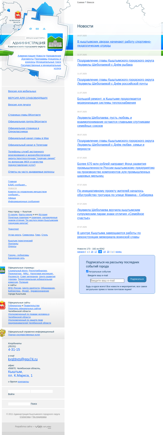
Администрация (26, 55)
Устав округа (14, 235)
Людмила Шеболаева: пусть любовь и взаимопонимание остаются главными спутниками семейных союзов (113, 122)
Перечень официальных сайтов (24, 308)
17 (96, 251)
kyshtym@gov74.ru (23, 359)
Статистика (25, 417)
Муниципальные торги (48, 62)
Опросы (12, 246)
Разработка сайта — (33, 426)
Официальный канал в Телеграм (28, 144)
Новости (40, 55)
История (43, 214)
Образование (48, 288)
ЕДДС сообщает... (17, 184)
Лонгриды (13, 243)
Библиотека (14, 291)
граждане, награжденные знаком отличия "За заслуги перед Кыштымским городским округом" (33, 220)
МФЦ (26, 273)
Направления (53, 55)
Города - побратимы (18, 255)
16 (92, 251)
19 (104, 251)
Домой (31, 28)
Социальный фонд (18, 270)
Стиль (45, 235)
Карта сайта (44, 28)
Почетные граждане (18, 217)
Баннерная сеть (16, 258)
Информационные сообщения (23, 201)
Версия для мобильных (22, 91)
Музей (25, 291)
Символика (28, 235)
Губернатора (14, 305)
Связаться (38, 28)
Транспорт (13, 229)
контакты (23, 381)
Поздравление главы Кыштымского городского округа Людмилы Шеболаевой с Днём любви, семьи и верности (115, 145)
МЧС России (14, 288)
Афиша (12, 198)
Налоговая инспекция (41, 273)
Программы (41, 58)
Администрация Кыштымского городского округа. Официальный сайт (35, 42)
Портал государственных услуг (24, 334)
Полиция (23, 282)
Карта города (25, 214)
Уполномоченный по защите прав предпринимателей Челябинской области (29, 321)
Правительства (31, 305)
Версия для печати (19, 104)
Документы (27, 58)
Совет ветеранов (29, 276)
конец (118, 251)
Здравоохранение (40, 291)
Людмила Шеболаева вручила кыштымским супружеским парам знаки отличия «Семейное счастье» (110, 214)
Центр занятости (31, 288)
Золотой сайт (9, 15)
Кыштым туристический (20, 240)
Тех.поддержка (39, 417)
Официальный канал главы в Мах (28, 138)
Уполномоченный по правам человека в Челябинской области (28, 315)
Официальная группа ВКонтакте (27, 121)
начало (81, 251)
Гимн (37, 235)
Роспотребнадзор (38, 270)
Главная (80, 2)
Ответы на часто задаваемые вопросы (31, 171)
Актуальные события (98, 271)
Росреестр (13, 276)
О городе (13, 214)
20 (108, 251)
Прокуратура (15, 273)
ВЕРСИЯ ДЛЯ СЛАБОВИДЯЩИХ (28, 97)
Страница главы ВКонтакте (24, 114)
